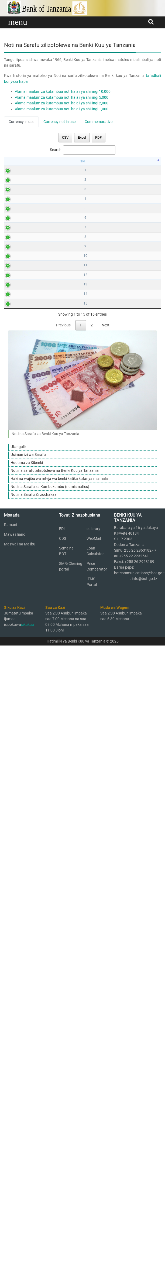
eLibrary (93, 1170)
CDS (62, 1179)
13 (11, 804)
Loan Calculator (95, 1192)
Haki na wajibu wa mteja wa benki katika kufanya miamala (59, 1120)
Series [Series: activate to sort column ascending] (151, 161)
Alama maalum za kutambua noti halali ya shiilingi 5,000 (61, 97)
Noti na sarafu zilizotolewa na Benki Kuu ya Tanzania (55, 1112)
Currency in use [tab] (21, 121)
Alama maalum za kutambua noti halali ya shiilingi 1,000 (61, 109)
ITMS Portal (92, 1223)
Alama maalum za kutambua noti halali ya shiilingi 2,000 (61, 103)
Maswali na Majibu (19, 1185)
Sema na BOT (66, 1192)
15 (11, 920)
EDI (62, 1170)
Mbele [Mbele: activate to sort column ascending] (49, 161)
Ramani (10, 1166)
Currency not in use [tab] (59, 121)
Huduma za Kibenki (27, 1104)
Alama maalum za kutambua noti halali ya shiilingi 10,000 (63, 91)
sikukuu (27, 1265)
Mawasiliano (14, 1175)
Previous (63, 966)
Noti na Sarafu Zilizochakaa (34, 1136)
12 (11, 746)
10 (11, 625)
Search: (82, 150)
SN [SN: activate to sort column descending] (11, 161)
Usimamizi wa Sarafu (28, 1096)
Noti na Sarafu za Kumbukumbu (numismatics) (50, 1128)
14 (11, 861)
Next (105, 966)
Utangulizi (19, 1088)
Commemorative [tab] (98, 121)
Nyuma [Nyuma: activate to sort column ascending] (110, 161)
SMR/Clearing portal (68, 1208)
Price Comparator (96, 1208)
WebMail (94, 1179)
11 (11, 687)
